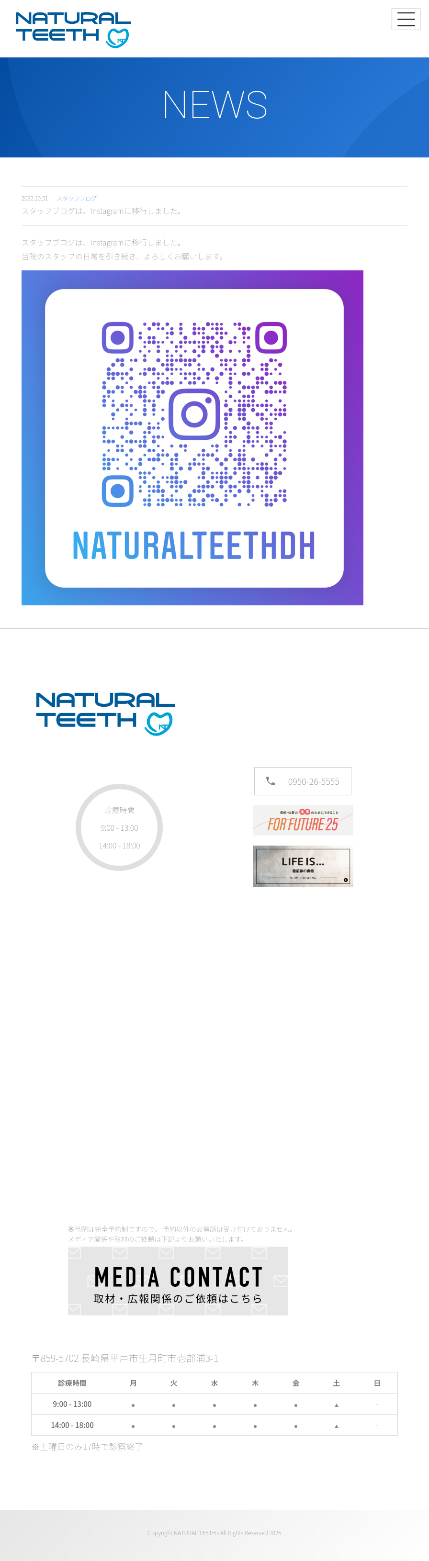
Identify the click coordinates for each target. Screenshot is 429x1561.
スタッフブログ (76, 198)
